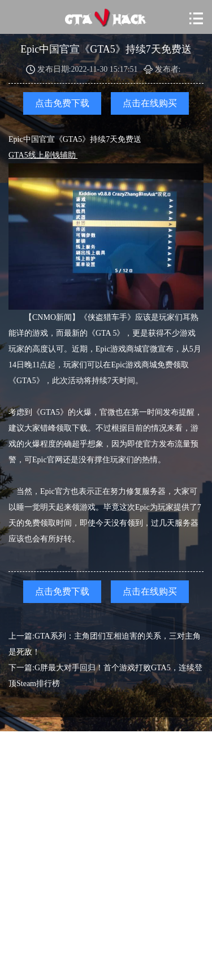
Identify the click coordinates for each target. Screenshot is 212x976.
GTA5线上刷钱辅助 (42, 155)
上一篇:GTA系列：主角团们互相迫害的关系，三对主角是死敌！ (104, 644)
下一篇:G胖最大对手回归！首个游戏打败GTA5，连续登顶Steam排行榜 (105, 675)
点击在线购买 (150, 103)
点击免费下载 (62, 103)
